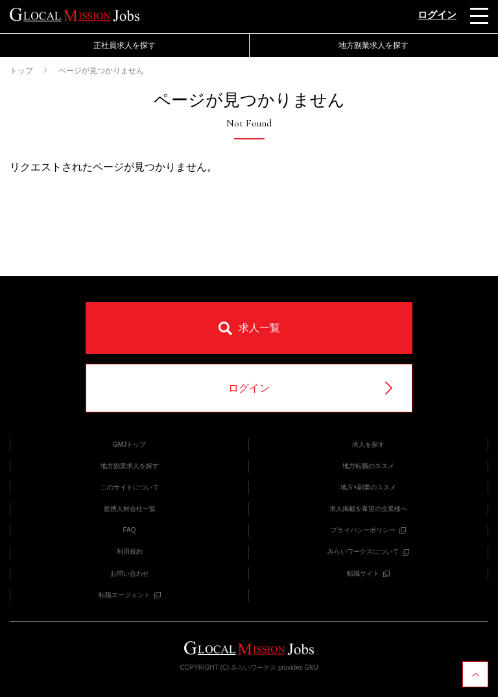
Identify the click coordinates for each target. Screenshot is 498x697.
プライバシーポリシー (368, 530)
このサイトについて (130, 487)
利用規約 (130, 551)
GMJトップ (129, 444)
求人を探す (368, 444)
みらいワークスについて (368, 551)
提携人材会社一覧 (130, 508)
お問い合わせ (129, 573)
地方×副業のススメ (368, 487)
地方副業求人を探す (373, 45)
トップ (21, 70)
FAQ (129, 530)
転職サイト (368, 573)
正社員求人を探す (124, 45)
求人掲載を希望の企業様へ (368, 508)
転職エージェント (130, 594)
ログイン (437, 14)
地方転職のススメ (368, 465)
